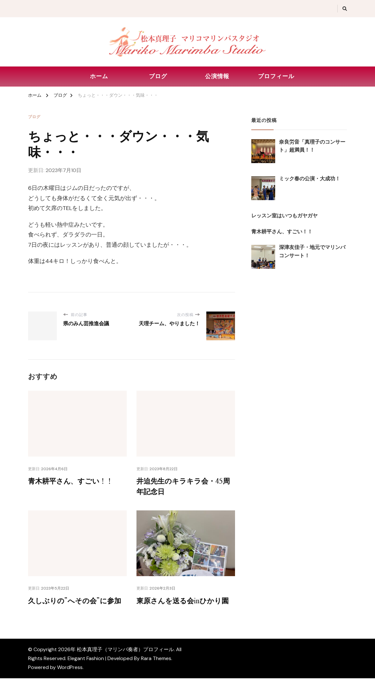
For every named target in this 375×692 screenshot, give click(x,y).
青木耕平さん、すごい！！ (74, 481)
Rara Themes (156, 672)
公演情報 (217, 76)
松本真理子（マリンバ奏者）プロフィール (125, 663)
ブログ (158, 76)
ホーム (99, 76)
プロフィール (276, 76)
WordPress (70, 681)
